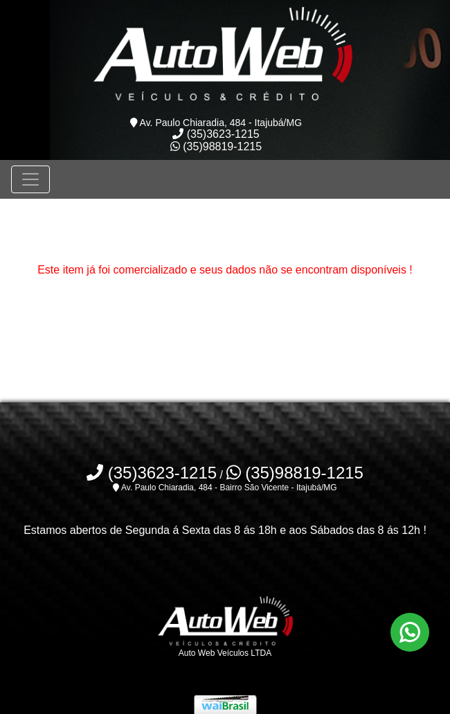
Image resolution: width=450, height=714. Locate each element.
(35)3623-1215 (215, 134)
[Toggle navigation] (30, 179)
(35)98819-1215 (216, 146)
